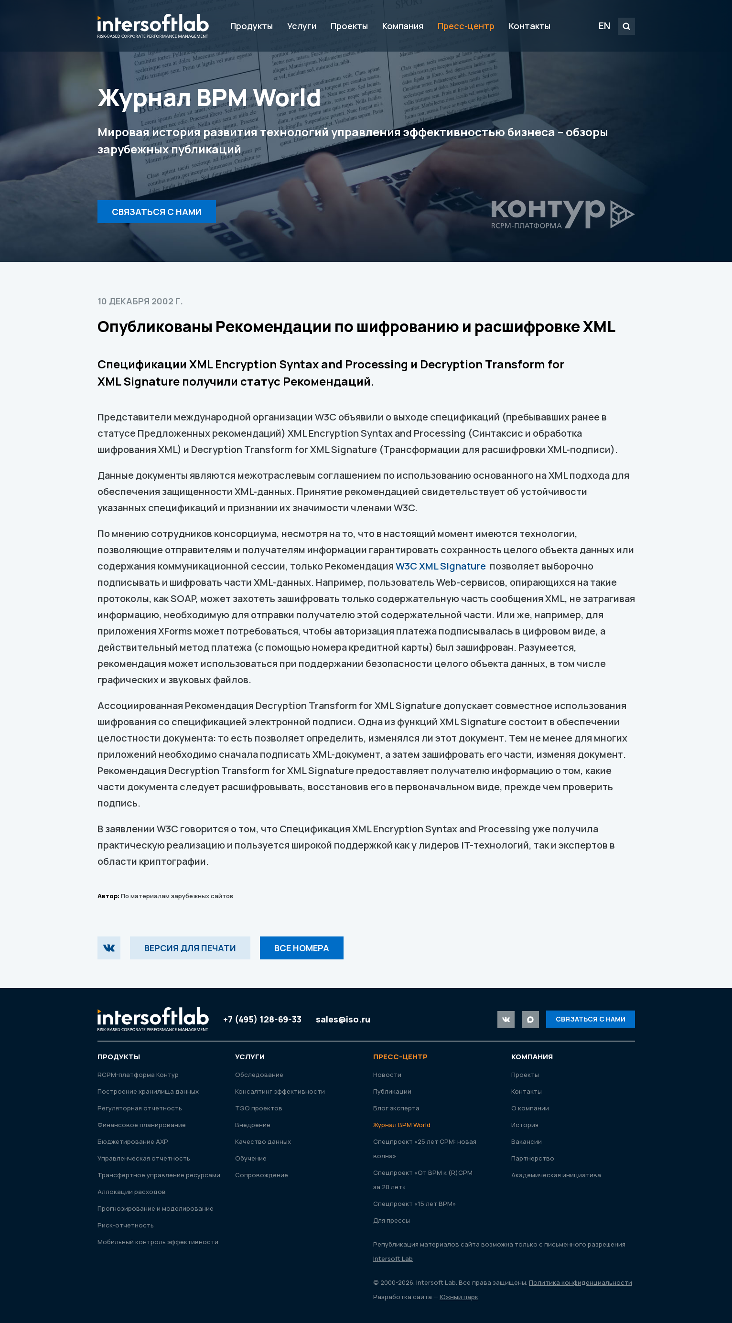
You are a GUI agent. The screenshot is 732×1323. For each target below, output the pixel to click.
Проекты (349, 26)
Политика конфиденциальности (580, 1282)
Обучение (251, 1158)
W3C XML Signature (441, 565)
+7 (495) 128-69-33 (262, 1019)
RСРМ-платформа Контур (138, 1074)
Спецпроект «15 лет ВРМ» (414, 1203)
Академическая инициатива (556, 1175)
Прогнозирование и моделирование (155, 1208)
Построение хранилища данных (148, 1091)
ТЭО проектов (258, 1108)
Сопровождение (261, 1175)
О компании (530, 1108)
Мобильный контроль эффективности (157, 1241)
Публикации (392, 1091)
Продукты (251, 26)
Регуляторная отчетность (139, 1108)
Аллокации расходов (131, 1191)
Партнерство (532, 1158)
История (524, 1124)
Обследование (259, 1074)
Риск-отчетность (125, 1225)
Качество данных (263, 1141)
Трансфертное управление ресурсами (158, 1175)
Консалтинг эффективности (280, 1091)
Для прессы (391, 1220)
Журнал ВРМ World (402, 1124)
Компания (402, 26)
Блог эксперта (396, 1108)
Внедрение (252, 1124)
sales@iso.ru (343, 1019)
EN (605, 25)
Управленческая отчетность (143, 1158)
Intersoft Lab (153, 26)
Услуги (301, 26)
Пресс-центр (466, 26)
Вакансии (526, 1141)
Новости (387, 1074)
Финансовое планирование (141, 1124)
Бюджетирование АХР (132, 1141)
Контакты (529, 26)
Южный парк (459, 1296)
